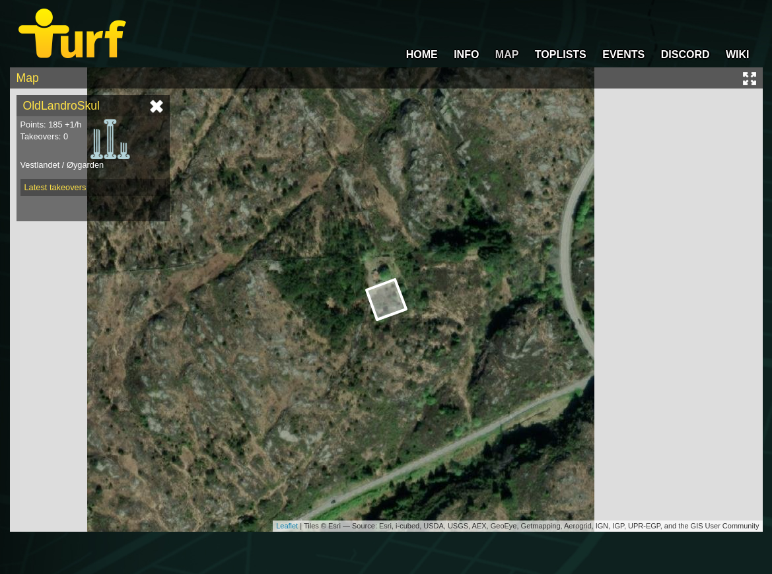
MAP (507, 54)
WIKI (738, 54)
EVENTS (623, 54)
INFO (466, 54)
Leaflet (287, 526)
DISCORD (685, 54)
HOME (422, 54)
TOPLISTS (560, 54)
